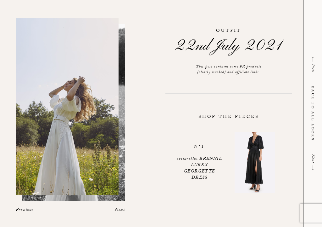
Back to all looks (312, 113)
